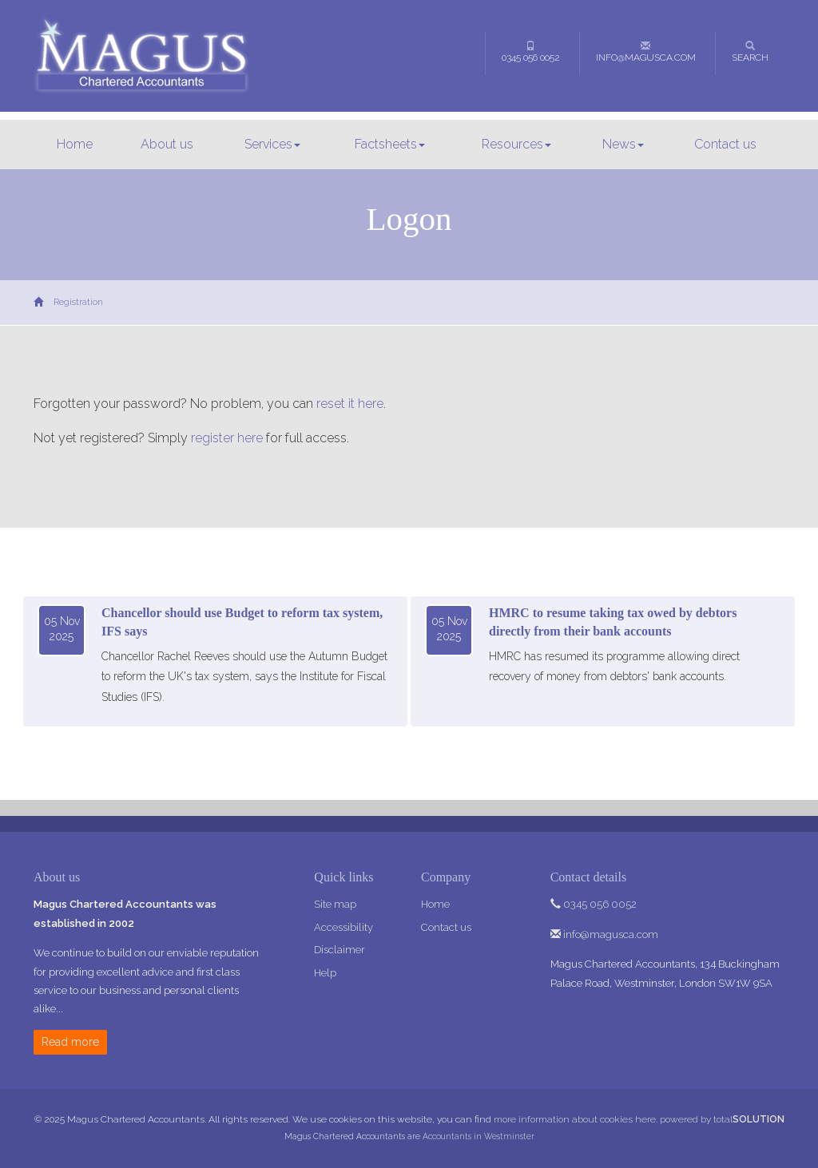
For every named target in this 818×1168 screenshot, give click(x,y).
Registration (78, 302)
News (623, 144)
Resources (516, 144)
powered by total (722, 1119)
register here (227, 437)
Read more (70, 1041)
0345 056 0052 (531, 52)
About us (167, 144)
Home (75, 144)
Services (272, 144)
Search (750, 52)
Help (325, 973)
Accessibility (343, 927)
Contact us (725, 144)
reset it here (349, 403)
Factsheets (390, 144)
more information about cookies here (575, 1119)
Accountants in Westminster (478, 1136)
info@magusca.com (646, 52)
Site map (335, 904)
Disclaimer (339, 950)
